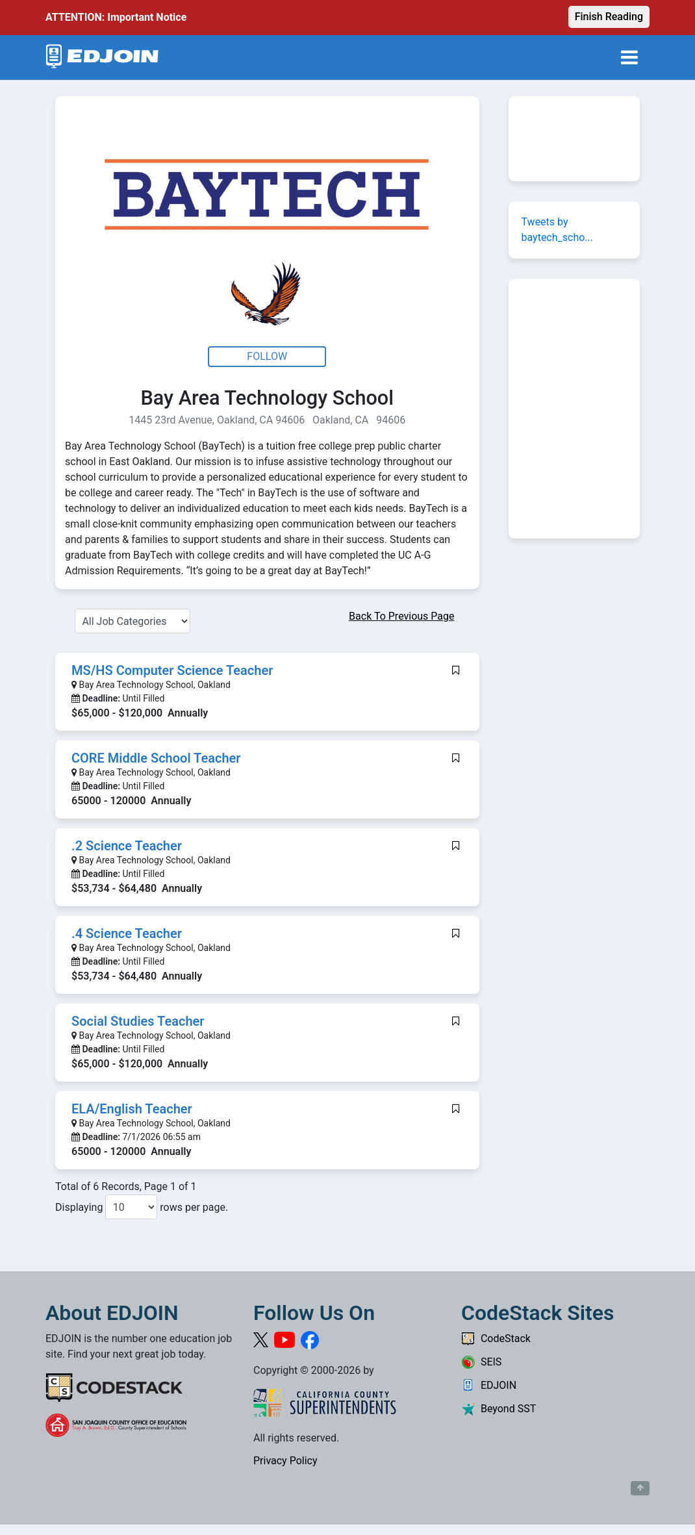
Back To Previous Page (401, 616)
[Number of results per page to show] (131, 1207)
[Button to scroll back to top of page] (640, 1488)
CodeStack (496, 1338)
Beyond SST (498, 1408)
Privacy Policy (285, 1460)
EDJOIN (488, 1385)
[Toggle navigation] (629, 57)
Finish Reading (609, 16)
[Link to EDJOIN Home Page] (102, 57)
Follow (267, 356)
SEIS (481, 1362)
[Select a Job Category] (132, 621)
